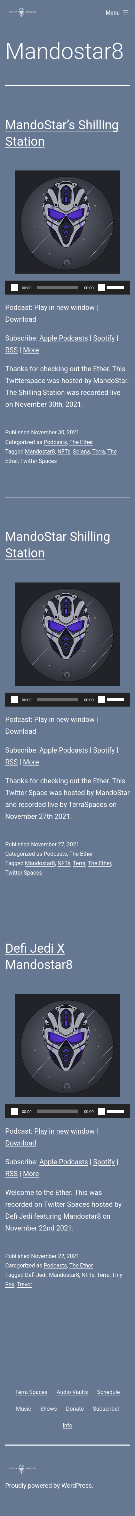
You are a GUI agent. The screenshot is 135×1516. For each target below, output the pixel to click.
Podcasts (55, 442)
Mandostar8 (40, 451)
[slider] (58, 287)
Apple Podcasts (63, 338)
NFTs (63, 451)
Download (20, 319)
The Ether (81, 442)
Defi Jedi (36, 1275)
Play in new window (64, 307)
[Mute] (101, 287)
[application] (67, 288)
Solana (81, 451)
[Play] (14, 287)
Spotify (104, 338)
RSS (11, 350)
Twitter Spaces (38, 461)
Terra (98, 451)
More (31, 350)
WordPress (77, 1485)
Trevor (24, 1284)
